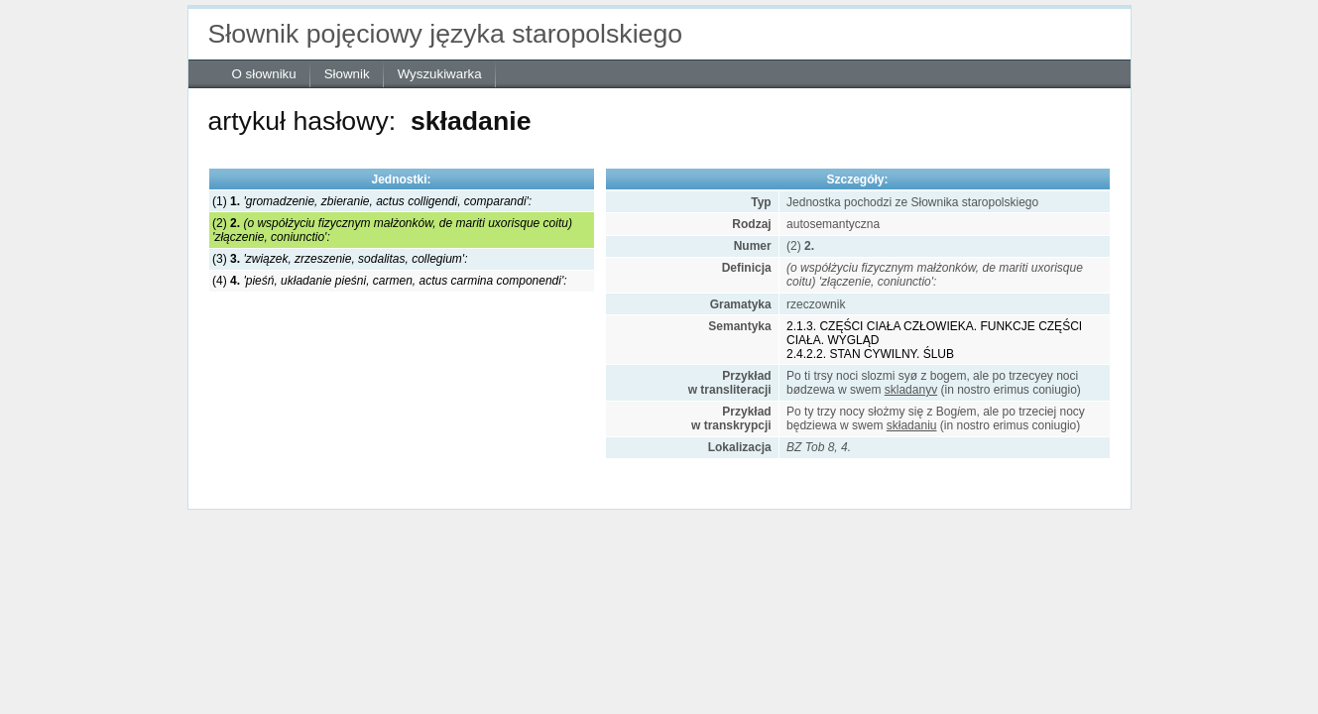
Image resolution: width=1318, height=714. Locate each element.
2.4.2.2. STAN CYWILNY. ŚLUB (870, 354)
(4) (389, 281)
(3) (339, 259)
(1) (372, 201)
